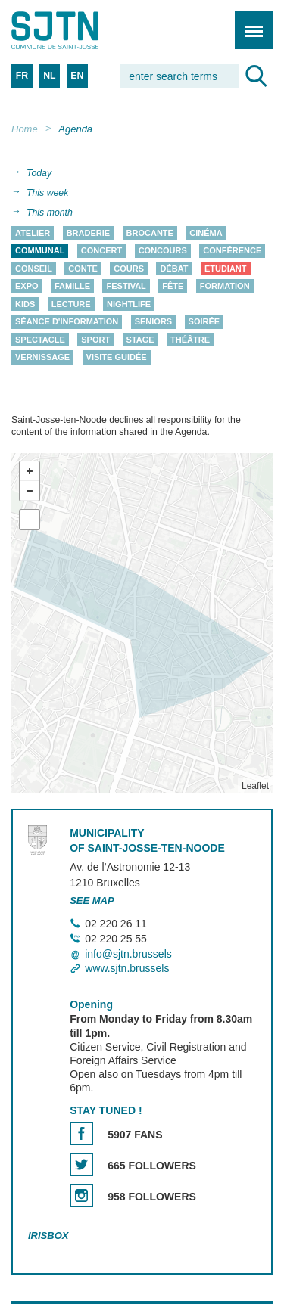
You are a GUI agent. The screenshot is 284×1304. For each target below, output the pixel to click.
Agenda (75, 129)
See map (92, 900)
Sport (95, 339)
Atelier (32, 233)
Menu (249, 22)
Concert (101, 251)
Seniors (154, 322)
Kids (25, 304)
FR (22, 75)
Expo (27, 286)
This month (50, 212)
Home (24, 129)
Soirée (204, 322)
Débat (174, 268)
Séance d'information (66, 322)
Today (39, 173)
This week (47, 193)
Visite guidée (116, 357)
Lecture (71, 304)
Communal (39, 251)
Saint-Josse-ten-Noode (76, 30)
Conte (83, 268)
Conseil (33, 268)
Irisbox (48, 1235)
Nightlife (129, 304)
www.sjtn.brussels (127, 968)
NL (49, 75)
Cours (129, 268)
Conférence (232, 251)
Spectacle (40, 339)
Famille (72, 286)
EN (76, 75)
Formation (225, 286)
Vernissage (42, 357)
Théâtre (190, 339)
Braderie (88, 233)
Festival (125, 286)
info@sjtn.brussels (128, 954)
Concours (163, 251)
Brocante (149, 233)
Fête (172, 286)
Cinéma (205, 233)
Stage (140, 339)
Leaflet (255, 786)
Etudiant (225, 268)
